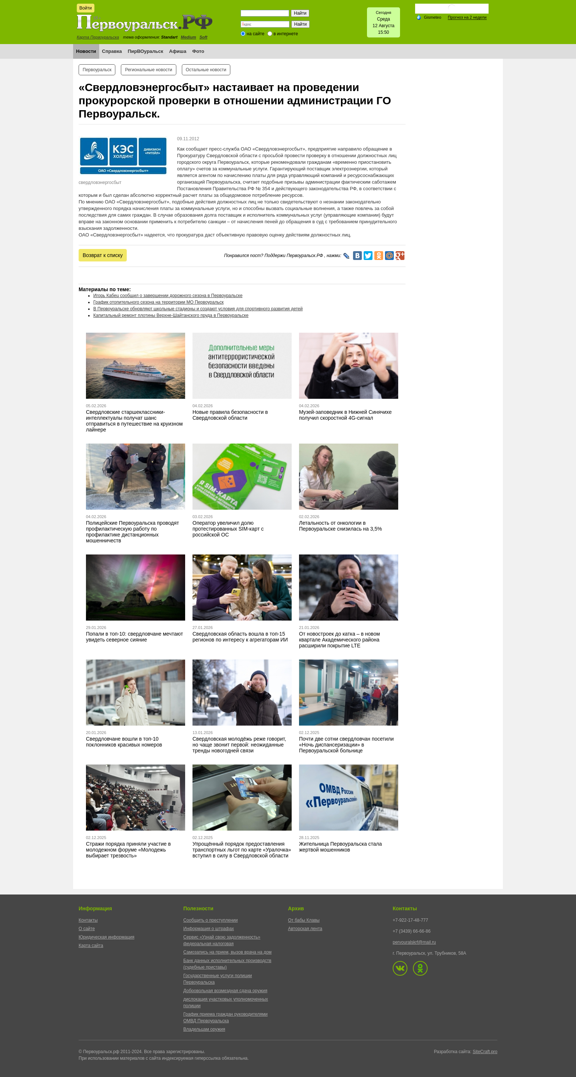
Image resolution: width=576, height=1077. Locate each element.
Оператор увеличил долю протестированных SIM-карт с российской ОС (228, 529)
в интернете (285, 33)
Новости (86, 51)
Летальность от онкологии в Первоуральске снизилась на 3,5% (340, 526)
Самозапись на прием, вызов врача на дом (227, 952)
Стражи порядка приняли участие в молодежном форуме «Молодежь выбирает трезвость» (128, 850)
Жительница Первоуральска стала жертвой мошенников (340, 847)
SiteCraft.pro (485, 1051)
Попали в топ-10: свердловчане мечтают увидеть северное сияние (134, 637)
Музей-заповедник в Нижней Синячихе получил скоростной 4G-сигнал (345, 415)
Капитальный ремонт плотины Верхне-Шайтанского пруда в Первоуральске (170, 315)
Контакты (88, 920)
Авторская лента (305, 928)
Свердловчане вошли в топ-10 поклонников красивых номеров (124, 742)
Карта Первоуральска (98, 37)
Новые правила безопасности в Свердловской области (230, 415)
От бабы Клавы (304, 920)
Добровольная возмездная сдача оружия (225, 990)
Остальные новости (206, 69)
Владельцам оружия (204, 1029)
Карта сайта (91, 945)
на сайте (255, 33)
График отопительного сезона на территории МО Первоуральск (158, 302)
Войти (85, 8)
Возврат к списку (103, 255)
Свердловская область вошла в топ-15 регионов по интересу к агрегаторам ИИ (240, 637)
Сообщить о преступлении (210, 920)
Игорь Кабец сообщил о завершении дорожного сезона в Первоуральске (167, 295)
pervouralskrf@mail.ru (414, 942)
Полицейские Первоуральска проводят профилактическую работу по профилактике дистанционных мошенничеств (132, 531)
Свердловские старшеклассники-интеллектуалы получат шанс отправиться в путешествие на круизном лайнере (134, 421)
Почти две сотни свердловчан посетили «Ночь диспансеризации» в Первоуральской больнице (346, 744)
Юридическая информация (106, 937)
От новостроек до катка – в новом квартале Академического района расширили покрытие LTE (339, 639)
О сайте (87, 928)
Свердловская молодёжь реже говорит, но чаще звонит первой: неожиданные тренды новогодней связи (239, 744)
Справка (112, 51)
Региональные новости (148, 69)
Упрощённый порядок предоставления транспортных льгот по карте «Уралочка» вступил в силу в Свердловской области (241, 850)
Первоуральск (97, 69)
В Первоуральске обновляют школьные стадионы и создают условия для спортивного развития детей (198, 308)
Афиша (177, 51)
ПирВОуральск (145, 51)
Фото (198, 51)
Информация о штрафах (208, 928)
